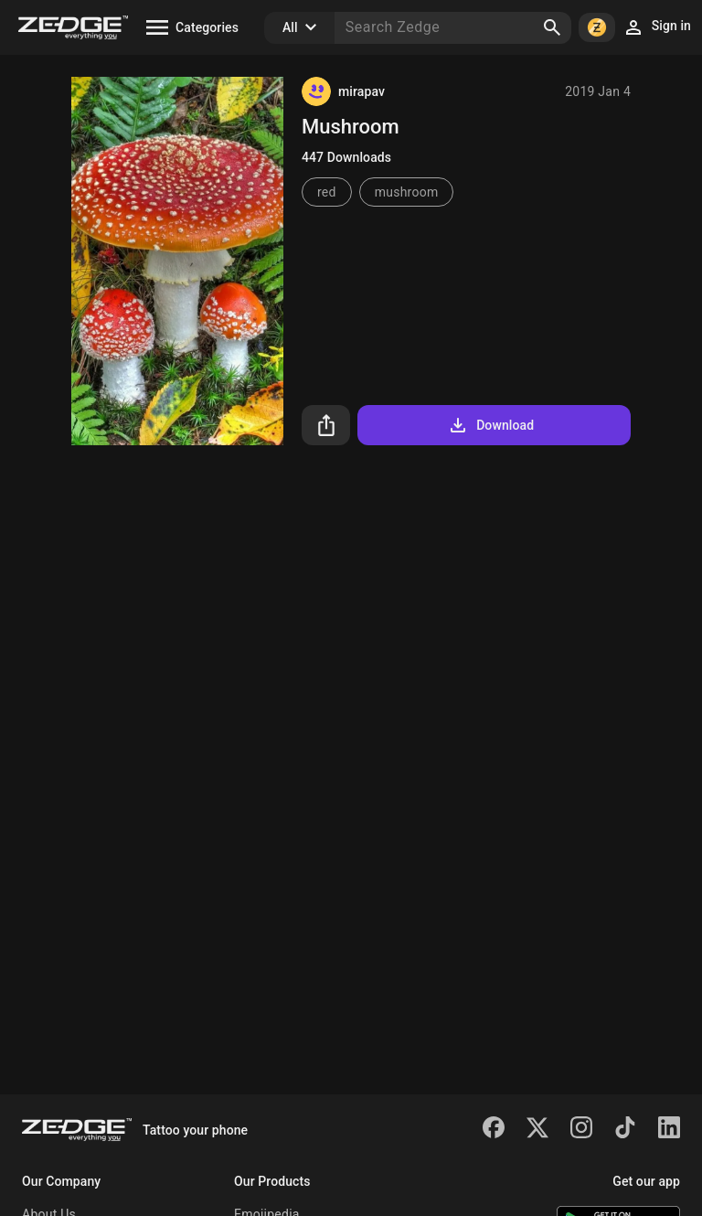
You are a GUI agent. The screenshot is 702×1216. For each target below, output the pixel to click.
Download (490, 425)
